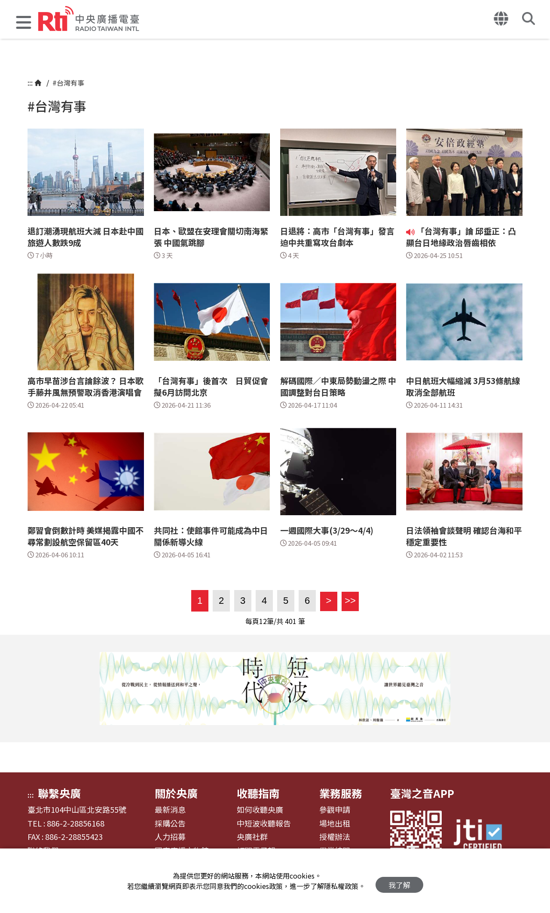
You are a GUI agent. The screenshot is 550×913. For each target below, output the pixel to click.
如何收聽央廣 (260, 810)
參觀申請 (334, 810)
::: (30, 82)
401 (290, 621)
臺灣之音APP (422, 793)
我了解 (399, 881)
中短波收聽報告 (264, 823)
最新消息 (170, 810)
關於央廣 (176, 793)
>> (349, 600)
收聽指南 (258, 793)
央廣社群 (252, 837)
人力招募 (170, 837)
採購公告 (170, 823)
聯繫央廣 (59, 793)
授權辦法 (334, 837)
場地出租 (334, 823)
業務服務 (340, 793)
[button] (23, 23)
